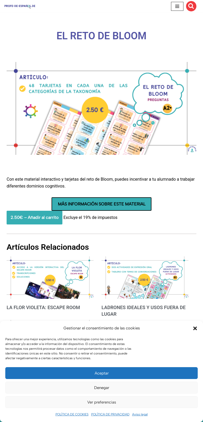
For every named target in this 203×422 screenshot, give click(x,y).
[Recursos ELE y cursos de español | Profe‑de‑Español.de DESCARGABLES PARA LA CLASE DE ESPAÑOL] (20, 6)
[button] (195, 328)
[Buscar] (191, 6)
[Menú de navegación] (177, 6)
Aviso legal (140, 414)
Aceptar (102, 373)
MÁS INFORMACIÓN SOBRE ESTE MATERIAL (101, 204)
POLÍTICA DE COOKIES (72, 414)
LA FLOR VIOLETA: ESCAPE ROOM (43, 307)
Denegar (101, 387)
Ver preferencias (101, 402)
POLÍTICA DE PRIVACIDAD (110, 414)
